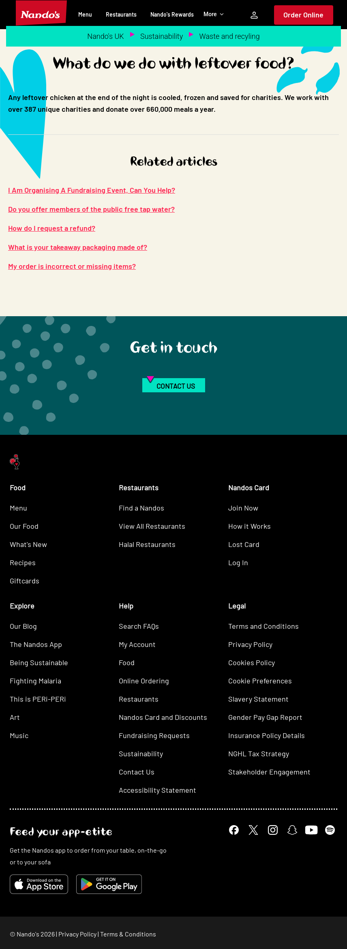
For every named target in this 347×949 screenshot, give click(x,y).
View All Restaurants (152, 525)
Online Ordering (144, 680)
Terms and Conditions (263, 625)
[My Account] (254, 15)
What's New (28, 544)
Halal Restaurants (147, 544)
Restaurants (121, 14)
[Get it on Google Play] (109, 884)
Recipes (23, 562)
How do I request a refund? (51, 227)
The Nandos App (36, 644)
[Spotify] (330, 830)
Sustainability (161, 36)
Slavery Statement (258, 698)
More (213, 14)
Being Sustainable (39, 662)
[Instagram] (273, 830)
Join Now (243, 507)
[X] (253, 830)
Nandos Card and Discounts (163, 717)
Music (19, 735)
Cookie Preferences (260, 680)
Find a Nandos (141, 507)
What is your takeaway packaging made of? (77, 247)
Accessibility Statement (157, 789)
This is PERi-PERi (38, 698)
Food (127, 662)
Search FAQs (139, 625)
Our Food (24, 525)
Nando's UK (105, 36)
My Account (137, 644)
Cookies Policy (251, 662)
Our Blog (23, 625)
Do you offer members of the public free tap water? (91, 208)
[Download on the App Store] (39, 884)
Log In (238, 562)
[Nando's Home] (41, 13)
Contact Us (136, 771)
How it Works (249, 525)
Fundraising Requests (154, 735)
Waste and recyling (229, 36)
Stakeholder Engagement (269, 771)
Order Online (303, 14)
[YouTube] (311, 830)
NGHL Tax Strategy (258, 753)
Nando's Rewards (172, 14)
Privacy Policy (250, 644)
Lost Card (243, 544)
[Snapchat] (292, 830)
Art (15, 717)
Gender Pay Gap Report (265, 717)
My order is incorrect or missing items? (72, 266)
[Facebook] (234, 830)
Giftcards (24, 580)
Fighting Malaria (35, 680)
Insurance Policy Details (266, 735)
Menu (85, 14)
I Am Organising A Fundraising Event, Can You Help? (91, 189)
